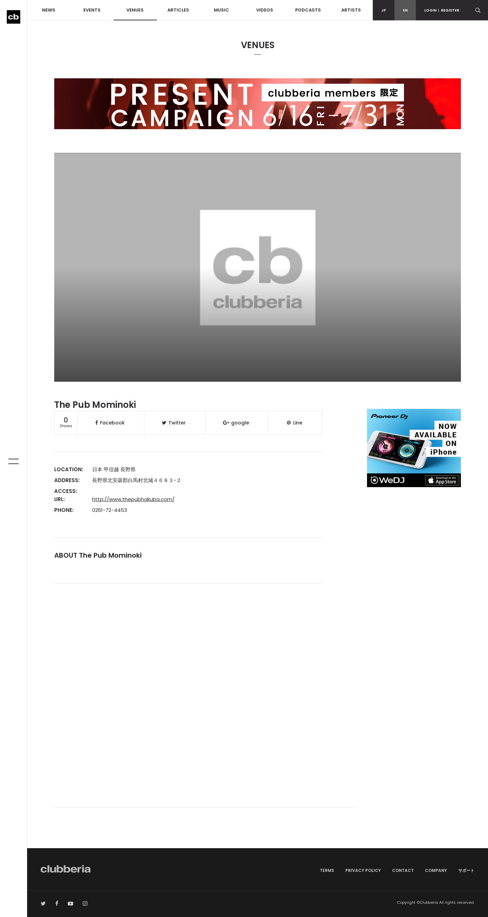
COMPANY (436, 870)
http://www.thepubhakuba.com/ (133, 499)
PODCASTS (308, 10)
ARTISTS (351, 10)
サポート (466, 870)
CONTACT (403, 870)
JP (383, 10)
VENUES (135, 10)
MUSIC (221, 10)
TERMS (327, 870)
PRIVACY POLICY (363, 870)
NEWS (48, 10)
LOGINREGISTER (441, 10)
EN (405, 10)
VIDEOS (264, 10)
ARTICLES (178, 10)
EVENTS (92, 10)
